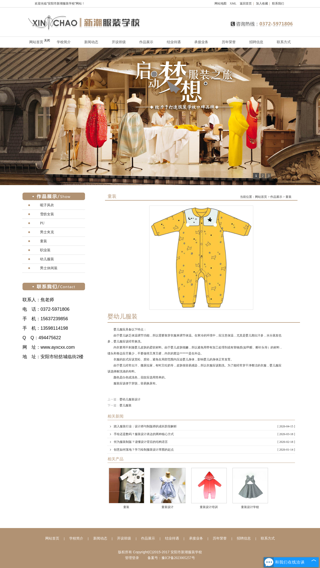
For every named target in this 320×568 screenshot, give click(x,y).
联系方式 (284, 42)
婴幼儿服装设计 (130, 399)
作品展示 (146, 42)
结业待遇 (174, 42)
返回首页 (246, 3)
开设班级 (119, 42)
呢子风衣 (47, 205)
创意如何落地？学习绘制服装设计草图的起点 (204, 449)
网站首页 (261, 197)
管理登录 (132, 558)
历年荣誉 (229, 42)
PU (42, 223)
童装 (289, 197)
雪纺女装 (47, 214)
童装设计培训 (209, 507)
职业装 (45, 250)
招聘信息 (256, 42)
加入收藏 (262, 3)
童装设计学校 (250, 507)
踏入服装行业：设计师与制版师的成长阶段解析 (204, 426)
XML (233, 3)
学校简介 (64, 42)
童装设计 (168, 507)
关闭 (47, 40)
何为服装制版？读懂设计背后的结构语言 (204, 442)
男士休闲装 (49, 268)
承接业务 (201, 42)
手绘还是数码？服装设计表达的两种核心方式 (204, 434)
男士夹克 (47, 232)
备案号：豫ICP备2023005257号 (171, 558)
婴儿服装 (126, 405)
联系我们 (278, 3)
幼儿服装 (47, 259)
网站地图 (220, 3)
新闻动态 (91, 42)
